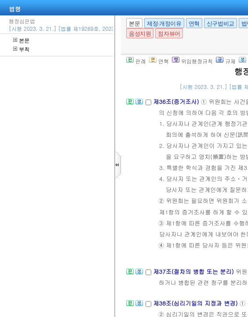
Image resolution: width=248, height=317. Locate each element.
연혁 (194, 23)
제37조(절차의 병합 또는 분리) (194, 271)
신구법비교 (220, 23)
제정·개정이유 (164, 23)
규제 (226, 61)
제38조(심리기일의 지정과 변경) (196, 303)
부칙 (21, 49)
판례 (136, 61)
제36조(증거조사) (177, 101)
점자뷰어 (169, 33)
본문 (21, 40)
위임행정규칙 (192, 61)
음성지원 (140, 33)
